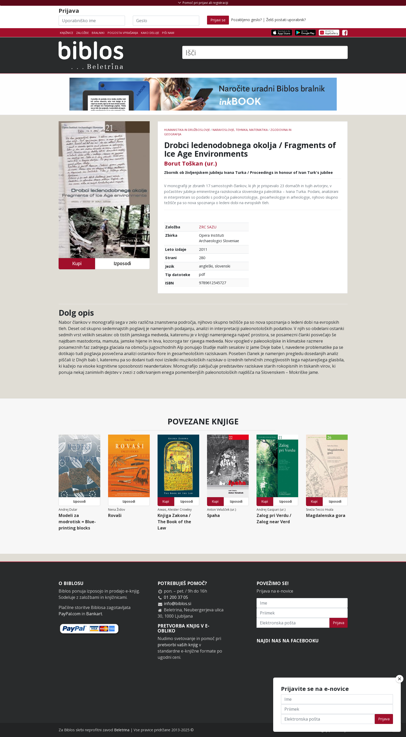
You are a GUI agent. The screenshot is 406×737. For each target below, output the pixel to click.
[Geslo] (166, 21)
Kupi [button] (77, 263)
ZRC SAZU (207, 226)
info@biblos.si (177, 603)
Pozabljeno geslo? (246, 19)
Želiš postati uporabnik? (286, 19)
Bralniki (98, 33)
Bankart (94, 614)
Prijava (338, 622)
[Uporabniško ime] (92, 21)
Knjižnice (66, 33)
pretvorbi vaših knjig (178, 645)
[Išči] (265, 52)
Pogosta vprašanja (123, 33)
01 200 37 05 (176, 597)
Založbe (82, 33)
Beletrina (121, 729)
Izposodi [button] (122, 263)
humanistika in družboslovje (187, 130)
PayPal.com (69, 614)
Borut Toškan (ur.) (190, 163)
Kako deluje (150, 33)
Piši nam (168, 33)
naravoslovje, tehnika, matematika (240, 130)
